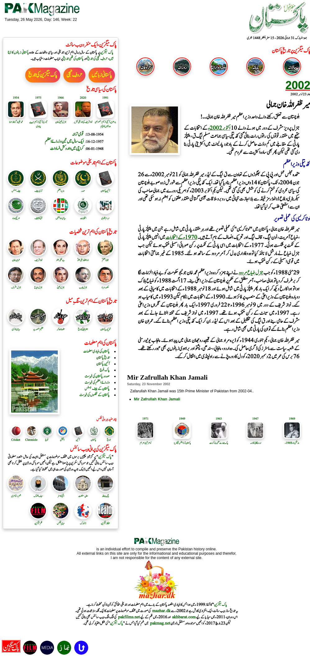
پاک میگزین (106, 52)
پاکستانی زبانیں (102, 75)
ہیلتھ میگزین (105, 521)
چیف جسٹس (16, 188)
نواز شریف (38, 258)
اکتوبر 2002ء (219, 128)
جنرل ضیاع (38, 285)
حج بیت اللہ (105, 494)
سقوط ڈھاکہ (60, 327)
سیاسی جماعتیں (60, 216)
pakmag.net (160, 623)
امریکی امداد (16, 216)
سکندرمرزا (105, 285)
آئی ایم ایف (38, 216)
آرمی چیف (38, 188)
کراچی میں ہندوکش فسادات (67, 148)
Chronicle (31, 440)
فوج (46, 440)
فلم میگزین (38, 521)
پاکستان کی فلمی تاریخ (73, 59)
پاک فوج (105, 370)
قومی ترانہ (78, 134)
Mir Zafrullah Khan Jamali (157, 399)
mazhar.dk (161, 611)
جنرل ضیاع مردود (251, 273)
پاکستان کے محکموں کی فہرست (94, 395)
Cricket (15, 440)
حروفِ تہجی (74, 75)
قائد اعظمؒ (105, 258)
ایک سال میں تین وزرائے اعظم (64, 141)
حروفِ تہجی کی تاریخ (97, 59)
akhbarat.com (184, 617)
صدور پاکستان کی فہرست (97, 376)
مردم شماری (105, 216)
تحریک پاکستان (105, 327)
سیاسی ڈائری (16, 327)
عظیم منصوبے (38, 327)
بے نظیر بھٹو (60, 258)
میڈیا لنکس (60, 521)
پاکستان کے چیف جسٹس (97, 389)
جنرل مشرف (16, 285)
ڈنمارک (83, 521)
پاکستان (93, 440)
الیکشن (62, 440)
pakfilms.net (129, 617)
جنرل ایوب (83, 285)
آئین (78, 440)
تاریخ (109, 440)
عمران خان (16, 258)
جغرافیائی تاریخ (83, 327)
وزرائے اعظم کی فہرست (97, 382)
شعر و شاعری (16, 494)
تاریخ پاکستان (103, 357)
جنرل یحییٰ (60, 285)
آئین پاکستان (105, 188)
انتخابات (83, 216)
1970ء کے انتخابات (181, 237)
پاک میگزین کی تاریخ (42, 75)
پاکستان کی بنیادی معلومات (96, 351)
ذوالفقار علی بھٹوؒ (83, 258)
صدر (83, 188)
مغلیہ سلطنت (83, 494)
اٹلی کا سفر (60, 494)
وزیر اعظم (60, 188)
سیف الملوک (38, 494)
